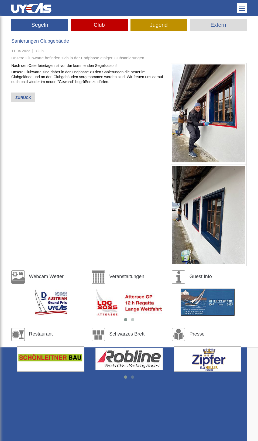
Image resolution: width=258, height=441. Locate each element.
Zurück (23, 97)
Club (99, 25)
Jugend (159, 25)
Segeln (39, 25)
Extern (218, 25)
